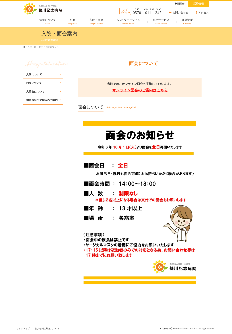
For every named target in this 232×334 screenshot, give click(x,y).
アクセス (202, 12)
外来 (72, 21)
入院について (34, 74)
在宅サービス (161, 21)
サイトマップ (23, 328)
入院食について (35, 91)
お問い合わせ (178, 12)
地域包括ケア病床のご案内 (42, 100)
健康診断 (187, 21)
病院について (47, 21)
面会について (34, 82)
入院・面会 (96, 21)
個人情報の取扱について (47, 328)
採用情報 (198, 3)
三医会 (180, 3)
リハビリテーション (128, 21)
